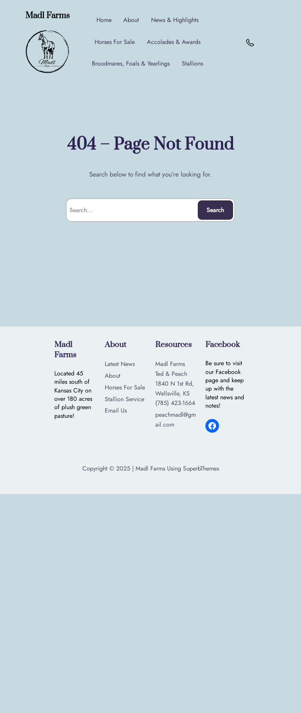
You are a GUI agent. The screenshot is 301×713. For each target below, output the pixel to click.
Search (215, 210)
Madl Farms (49, 16)
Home (105, 20)
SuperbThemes (201, 468)
